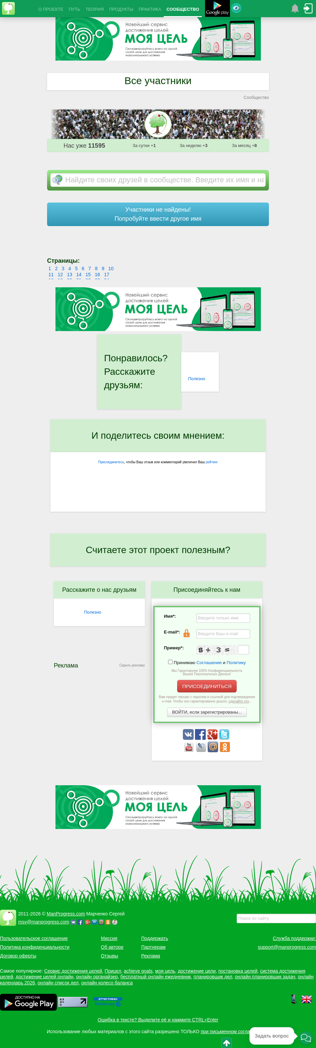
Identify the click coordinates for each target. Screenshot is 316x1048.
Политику (236, 662)
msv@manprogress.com (43, 922)
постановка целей (237, 971)
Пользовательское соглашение (34, 938)
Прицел (113, 971)
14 (79, 274)
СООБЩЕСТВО (182, 9)
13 (69, 274)
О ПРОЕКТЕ (50, 9)
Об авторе (112, 947)
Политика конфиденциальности (35, 947)
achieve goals (138, 971)
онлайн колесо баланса (106, 982)
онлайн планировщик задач (265, 976)
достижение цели (197, 971)
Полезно (196, 378)
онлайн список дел (58, 982)
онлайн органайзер (97, 976)
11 (51, 274)
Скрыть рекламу (132, 665)
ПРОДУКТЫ (121, 9)
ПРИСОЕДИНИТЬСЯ (207, 686)
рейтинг (212, 462)
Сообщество (256, 97)
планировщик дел (213, 976)
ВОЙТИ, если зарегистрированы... (207, 712)
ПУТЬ (74, 9)
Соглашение (209, 662)
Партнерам (153, 947)
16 (97, 274)
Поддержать (154, 938)
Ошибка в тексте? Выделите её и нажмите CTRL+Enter (158, 1019)
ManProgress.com (66, 913)
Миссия (109, 938)
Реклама (150, 956)
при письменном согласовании (234, 1031)
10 (111, 268)
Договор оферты (18, 956)
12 (60, 274)
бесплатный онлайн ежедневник (155, 976)
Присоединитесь (111, 462)
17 (106, 274)
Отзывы (109, 956)
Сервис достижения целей (73, 971)
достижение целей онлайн (44, 976)
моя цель (165, 971)
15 (88, 274)
